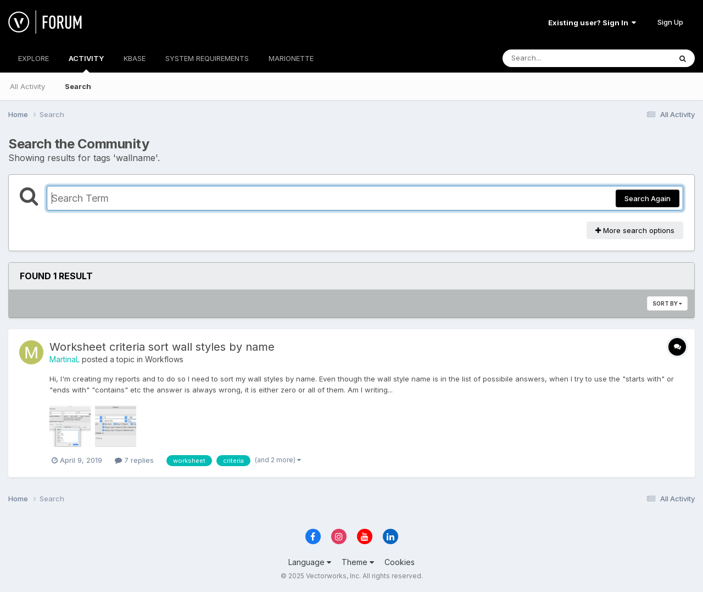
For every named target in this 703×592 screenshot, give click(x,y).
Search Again (647, 198)
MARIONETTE (291, 58)
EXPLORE (33, 58)
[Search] (557, 58)
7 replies (134, 460)
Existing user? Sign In (592, 22)
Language (309, 562)
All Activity (27, 86)
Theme (358, 562)
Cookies (399, 562)
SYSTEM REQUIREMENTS (207, 58)
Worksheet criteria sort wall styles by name (162, 346)
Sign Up (670, 22)
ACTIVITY (86, 63)
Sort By (667, 303)
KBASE (135, 58)
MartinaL (64, 359)
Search (78, 86)
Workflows (164, 359)
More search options (634, 230)
